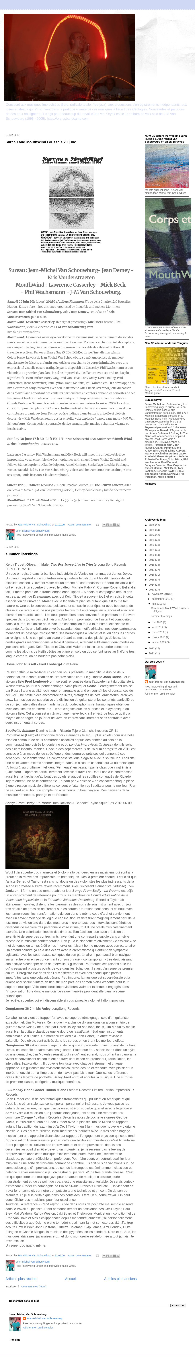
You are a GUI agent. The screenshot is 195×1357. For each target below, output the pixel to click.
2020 (152, 554)
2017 (152, 569)
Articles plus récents (21, 1279)
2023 (152, 540)
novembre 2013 (161, 593)
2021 (152, 550)
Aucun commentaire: (80, 524)
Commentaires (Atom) (33, 1286)
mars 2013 (158, 632)
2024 (152, 535)
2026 (152, 525)
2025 (152, 530)
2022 (152, 544)
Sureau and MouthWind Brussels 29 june (40, 142)
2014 (152, 584)
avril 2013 (158, 627)
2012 (152, 648)
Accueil (71, 1279)
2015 (152, 579)
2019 (152, 559)
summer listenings (21, 554)
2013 (152, 589)
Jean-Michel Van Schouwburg (167, 681)
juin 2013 (157, 603)
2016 (152, 574)
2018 (152, 564)
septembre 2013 (161, 598)
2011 (152, 653)
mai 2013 (157, 622)
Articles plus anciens (120, 1279)
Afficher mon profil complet (160, 693)
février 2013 (159, 637)
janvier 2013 (159, 642)
